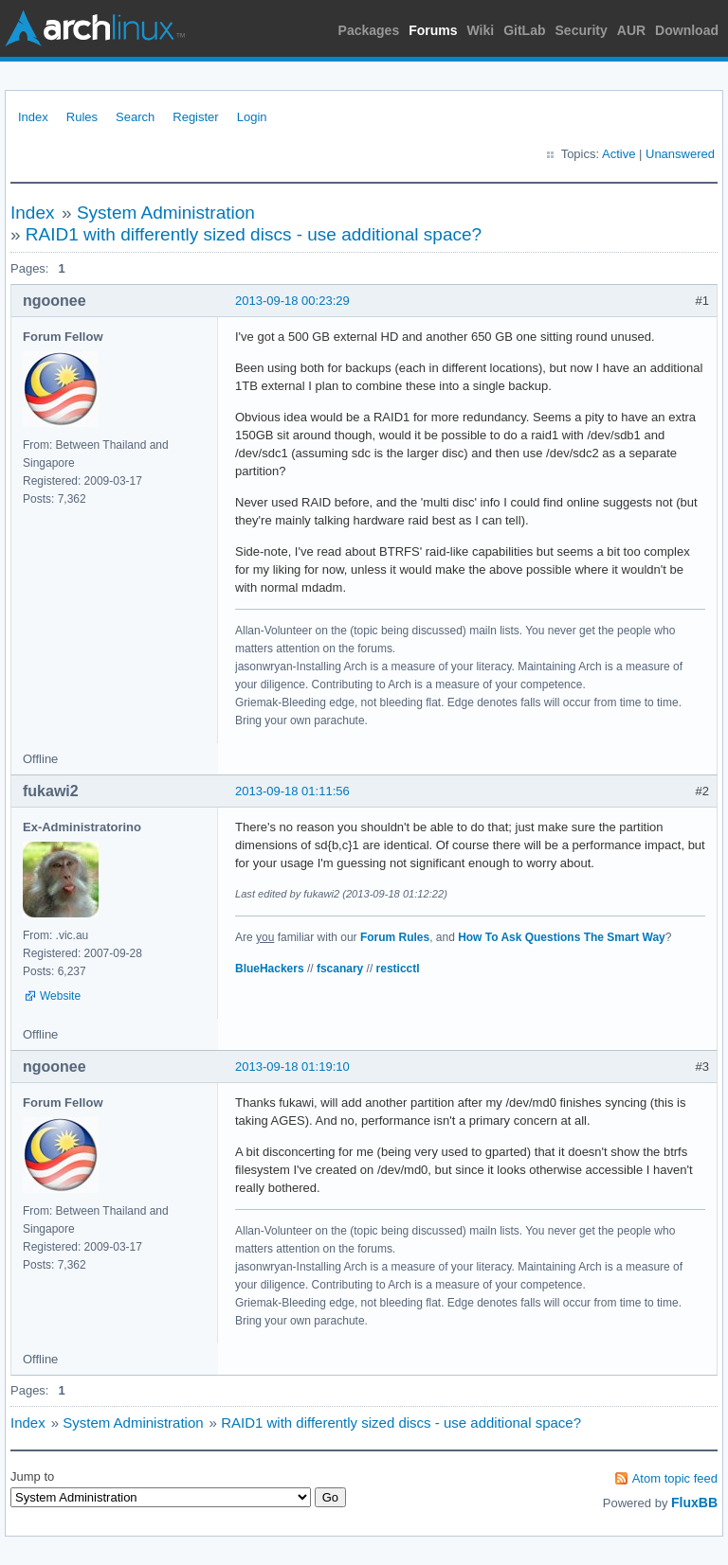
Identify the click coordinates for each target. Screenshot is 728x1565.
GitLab (524, 30)
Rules (82, 117)
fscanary (340, 968)
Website (60, 996)
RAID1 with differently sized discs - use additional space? (254, 234)
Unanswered (680, 154)
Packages (369, 30)
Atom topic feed (675, 1478)
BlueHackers (269, 968)
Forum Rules (394, 937)
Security (581, 30)
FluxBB (694, 1502)
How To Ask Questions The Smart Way (561, 937)
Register (195, 117)
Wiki (481, 30)
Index (33, 117)
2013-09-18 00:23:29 (292, 300)
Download (687, 30)
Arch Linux (95, 28)
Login (252, 117)
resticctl (398, 968)
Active (618, 154)
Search (135, 117)
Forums (433, 30)
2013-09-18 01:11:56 (292, 791)
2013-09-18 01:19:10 (292, 1066)
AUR (631, 30)
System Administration (166, 212)
